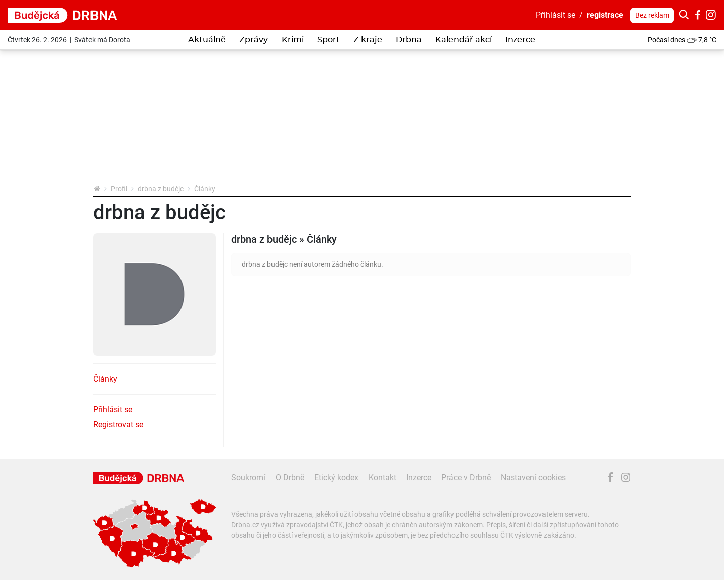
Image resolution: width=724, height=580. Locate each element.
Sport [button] (328, 40)
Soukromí (248, 477)
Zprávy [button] (253, 40)
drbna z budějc (161, 189)
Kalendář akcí (463, 40)
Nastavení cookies (533, 477)
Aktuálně (207, 40)
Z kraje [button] (367, 40)
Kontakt (382, 477)
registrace (605, 15)
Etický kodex (336, 477)
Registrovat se (118, 424)
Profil (119, 189)
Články (105, 379)
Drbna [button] (409, 40)
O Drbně (290, 477)
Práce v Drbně (466, 477)
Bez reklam (652, 15)
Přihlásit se (555, 15)
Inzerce (520, 40)
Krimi (293, 40)
